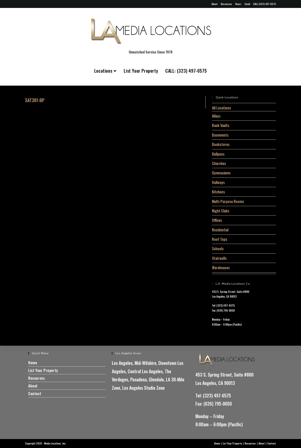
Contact (34, 393)
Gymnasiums (221, 172)
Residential (220, 229)
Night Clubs (220, 210)
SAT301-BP (34, 100)
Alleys (216, 116)
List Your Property (141, 70)
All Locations (221, 107)
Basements (220, 135)
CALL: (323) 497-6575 (186, 70)
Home (32, 362)
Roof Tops (219, 239)
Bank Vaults (220, 125)
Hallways (218, 182)
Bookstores (221, 144)
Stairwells (219, 258)
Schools (218, 248)
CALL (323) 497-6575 (264, 4)
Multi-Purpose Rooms (228, 201)
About (215, 4)
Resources (226, 4)
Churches (219, 163)
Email (247, 4)
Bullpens (218, 154)
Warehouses (221, 267)
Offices (217, 220)
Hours (238, 4)
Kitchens (218, 191)
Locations (105, 70)
